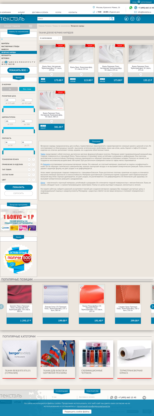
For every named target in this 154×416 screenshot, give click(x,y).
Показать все (18, 70)
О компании (5, 12)
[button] (153, 306)
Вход (134, 2)
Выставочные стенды (10, 46)
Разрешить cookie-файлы (77, 412)
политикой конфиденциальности (93, 406)
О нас (54, 397)
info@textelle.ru (144, 12)
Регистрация (146, 2)
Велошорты (6, 55)
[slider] (2, 110)
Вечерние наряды (8, 52)
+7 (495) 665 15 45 (146, 8)
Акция (60, 45)
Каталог (21, 12)
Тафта (43, 154)
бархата (46, 164)
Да (10, 89)
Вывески (5, 49)
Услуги (58, 12)
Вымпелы (5, 43)
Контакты (73, 12)
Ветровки (5, 58)
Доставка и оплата (40, 12)
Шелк (43, 182)
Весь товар (27, 89)
